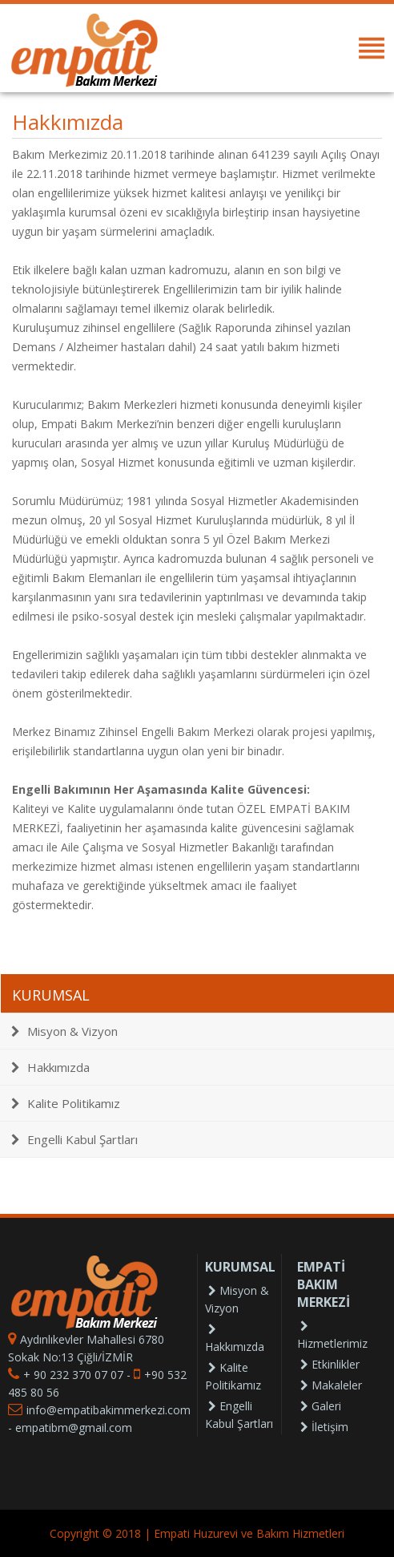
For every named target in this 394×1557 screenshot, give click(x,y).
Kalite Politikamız (65, 1103)
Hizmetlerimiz (332, 1335)
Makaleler (331, 1385)
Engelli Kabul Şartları (74, 1139)
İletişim (324, 1426)
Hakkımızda (50, 1067)
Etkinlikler (330, 1364)
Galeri (320, 1405)
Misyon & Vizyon (64, 1031)
